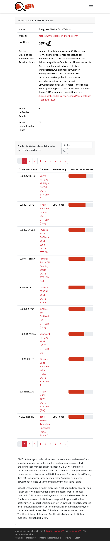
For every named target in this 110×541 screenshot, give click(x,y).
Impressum (31, 537)
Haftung (67, 537)
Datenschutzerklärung (50, 537)
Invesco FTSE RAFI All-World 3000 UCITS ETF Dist (44, 241)
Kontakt (18, 537)
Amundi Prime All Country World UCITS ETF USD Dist (45, 270)
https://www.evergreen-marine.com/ (58, 35)
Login (77, 537)
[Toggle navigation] (91, 7)
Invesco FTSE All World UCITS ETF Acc (44, 295)
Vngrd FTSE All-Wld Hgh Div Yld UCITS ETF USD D (44, 187)
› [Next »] (65, 160)
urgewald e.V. (74, 530)
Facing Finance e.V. (55, 530)
